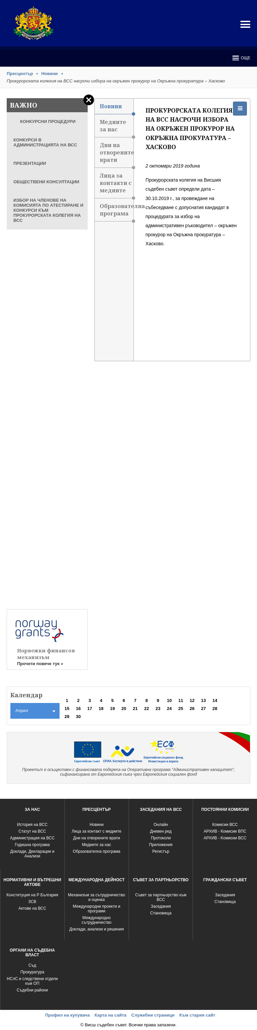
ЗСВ (32, 901)
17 (89, 708)
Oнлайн (161, 824)
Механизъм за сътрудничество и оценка (96, 897)
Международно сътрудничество (96, 920)
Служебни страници (152, 1015)
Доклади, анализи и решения (96, 929)
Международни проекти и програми (96, 908)
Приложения (160, 844)
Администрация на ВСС (32, 838)
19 (112, 708)
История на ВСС (32, 824)
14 (214, 700)
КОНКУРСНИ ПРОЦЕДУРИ (48, 121)
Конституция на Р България (32, 895)
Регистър (160, 851)
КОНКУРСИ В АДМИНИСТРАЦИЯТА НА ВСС (45, 142)
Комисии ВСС (225, 824)
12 (192, 700)
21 (135, 708)
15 (67, 708)
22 (146, 708)
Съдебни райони (32, 990)
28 (214, 708)
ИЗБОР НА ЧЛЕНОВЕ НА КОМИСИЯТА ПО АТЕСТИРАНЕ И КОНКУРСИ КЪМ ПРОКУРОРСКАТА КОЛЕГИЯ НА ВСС (48, 210)
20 (123, 708)
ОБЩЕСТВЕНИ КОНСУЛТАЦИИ (46, 181)
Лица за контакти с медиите (116, 185)
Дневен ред (160, 831)
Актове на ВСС (32, 908)
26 (192, 708)
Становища (161, 913)
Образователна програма (116, 211)
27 (203, 708)
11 (180, 700)
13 (203, 700)
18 (101, 708)
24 (169, 708)
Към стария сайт (197, 1015)
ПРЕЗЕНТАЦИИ (29, 163)
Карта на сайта (110, 1015)
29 (67, 716)
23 (158, 708)
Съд (32, 965)
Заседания (161, 906)
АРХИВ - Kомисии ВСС (224, 838)
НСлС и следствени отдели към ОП (32, 981)
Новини (49, 73)
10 (169, 700)
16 (78, 708)
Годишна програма (32, 844)
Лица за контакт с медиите (96, 831)
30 (78, 716)
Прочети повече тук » (40, 663)
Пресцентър (20, 73)
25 (180, 708)
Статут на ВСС (32, 831)
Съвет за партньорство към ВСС (160, 897)
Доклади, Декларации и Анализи (32, 853)
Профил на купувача (67, 1015)
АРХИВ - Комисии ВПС (225, 831)
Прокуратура (32, 972)
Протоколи (161, 838)
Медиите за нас (116, 127)
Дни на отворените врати (116, 154)
